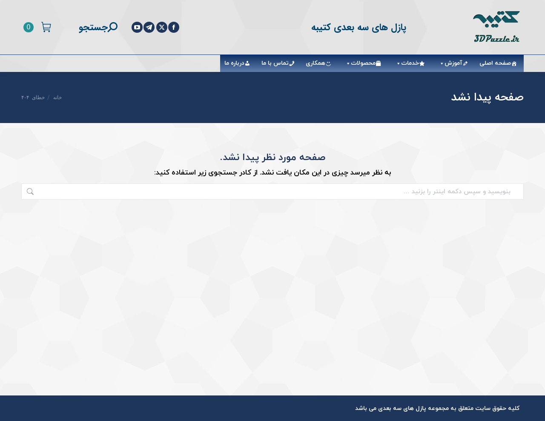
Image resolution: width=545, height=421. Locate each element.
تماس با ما (275, 63)
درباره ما (234, 63)
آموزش (449, 63)
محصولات (359, 63)
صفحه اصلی (495, 63)
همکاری (315, 63)
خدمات (406, 63)
